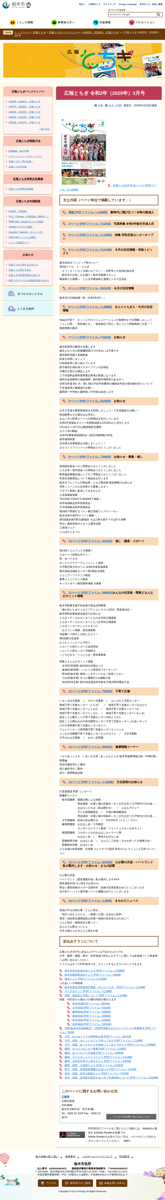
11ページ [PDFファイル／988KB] (90, 592)
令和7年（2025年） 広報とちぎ (24, 106)
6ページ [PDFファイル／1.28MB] (90, 307)
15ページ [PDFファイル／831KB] (90, 862)
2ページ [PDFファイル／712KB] (89, 223)
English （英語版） (18, 211)
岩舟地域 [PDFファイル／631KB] (91, 1024)
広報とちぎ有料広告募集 (28, 179)
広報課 (65, 1096)
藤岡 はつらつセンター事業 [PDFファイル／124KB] (95, 1048)
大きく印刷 (115, 105)
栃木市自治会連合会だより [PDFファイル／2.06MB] (95, 970)
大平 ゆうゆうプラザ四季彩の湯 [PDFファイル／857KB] (98, 1036)
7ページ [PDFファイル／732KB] (89, 337)
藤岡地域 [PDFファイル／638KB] (91, 1011)
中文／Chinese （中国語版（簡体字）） (29, 216)
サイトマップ (109, 4)
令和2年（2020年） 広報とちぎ (101, 32)
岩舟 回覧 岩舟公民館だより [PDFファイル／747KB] (97, 1073)
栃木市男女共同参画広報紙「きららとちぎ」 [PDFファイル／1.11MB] (105, 987)
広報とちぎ (39, 32)
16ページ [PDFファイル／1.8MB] (90, 900)
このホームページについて (97, 1156)
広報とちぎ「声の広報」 (21, 161)
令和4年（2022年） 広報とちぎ (24, 122)
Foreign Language (128, 4)
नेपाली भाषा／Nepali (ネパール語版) (26, 221)
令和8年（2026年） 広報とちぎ (24, 101)
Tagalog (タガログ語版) (20, 227)
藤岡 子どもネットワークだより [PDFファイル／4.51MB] (98, 1057)
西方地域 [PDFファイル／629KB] (91, 1020)
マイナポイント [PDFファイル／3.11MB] (88, 991)
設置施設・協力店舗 (19, 151)
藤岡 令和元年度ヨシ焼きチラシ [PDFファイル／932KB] (98, 1061)
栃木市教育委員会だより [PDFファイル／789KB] (93, 975)
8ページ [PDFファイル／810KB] (89, 401)
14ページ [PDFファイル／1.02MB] (91, 782)
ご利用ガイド (94, 4)
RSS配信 (124, 1156)
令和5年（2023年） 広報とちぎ (24, 117)
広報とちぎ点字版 (18, 166)
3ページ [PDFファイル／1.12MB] (90, 235)
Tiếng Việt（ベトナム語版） (23, 237)
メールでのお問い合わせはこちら (131, 1116)
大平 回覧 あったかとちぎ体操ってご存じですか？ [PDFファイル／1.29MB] (110, 1044)
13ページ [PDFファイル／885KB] (90, 746)
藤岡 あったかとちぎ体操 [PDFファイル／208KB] (94, 1053)
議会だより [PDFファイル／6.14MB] (86, 979)
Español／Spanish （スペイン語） (26, 232)
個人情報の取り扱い (47, 1156)
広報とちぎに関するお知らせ (23, 264)
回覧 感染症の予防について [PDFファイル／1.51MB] (96, 995)
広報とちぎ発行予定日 (20, 270)
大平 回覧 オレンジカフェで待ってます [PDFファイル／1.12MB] (104, 1040)
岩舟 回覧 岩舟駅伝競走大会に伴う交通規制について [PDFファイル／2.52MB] (111, 1077)
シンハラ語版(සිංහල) (19, 242)
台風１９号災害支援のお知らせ (24, 275)
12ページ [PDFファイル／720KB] (90, 691)
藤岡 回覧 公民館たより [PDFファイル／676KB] (94, 1065)
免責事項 (70, 1156)
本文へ (82, 4)
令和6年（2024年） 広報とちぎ (24, 112)
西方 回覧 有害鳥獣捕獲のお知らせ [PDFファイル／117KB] (100, 1069)
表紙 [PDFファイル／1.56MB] (87, 212)
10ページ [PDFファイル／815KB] (90, 541)
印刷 (100, 105)
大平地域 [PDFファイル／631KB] (91, 1007)
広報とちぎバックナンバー (64, 32)
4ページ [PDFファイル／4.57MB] (90, 249)
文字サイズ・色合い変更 (151, 4)
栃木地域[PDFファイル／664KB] (91, 1003)
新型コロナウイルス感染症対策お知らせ (29, 280)
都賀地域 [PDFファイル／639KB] (91, 1016)
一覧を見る (44, 129)
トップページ (22, 32)
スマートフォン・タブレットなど (25, 156)
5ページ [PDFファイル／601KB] (89, 288)
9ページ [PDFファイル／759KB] (89, 456)
